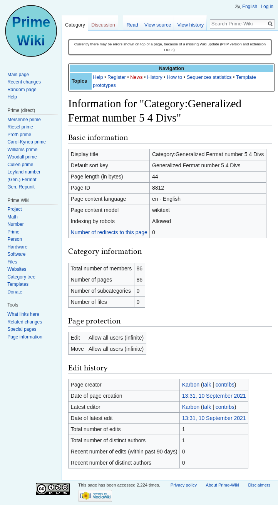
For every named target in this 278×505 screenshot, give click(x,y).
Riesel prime (20, 127)
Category (75, 25)
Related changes (24, 322)
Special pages (21, 329)
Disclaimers (259, 485)
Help (98, 77)
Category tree (21, 277)
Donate (14, 292)
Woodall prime (22, 157)
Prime (13, 232)
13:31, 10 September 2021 (214, 396)
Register (116, 77)
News (136, 77)
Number (15, 224)
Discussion (103, 25)
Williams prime (22, 149)
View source (157, 25)
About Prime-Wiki (222, 485)
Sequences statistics (209, 77)
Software (16, 254)
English (249, 6)
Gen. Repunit (21, 187)
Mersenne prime (24, 119)
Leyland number (23, 172)
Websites (16, 269)
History (154, 77)
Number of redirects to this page (109, 232)
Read (132, 25)
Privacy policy (184, 485)
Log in (267, 6)
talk (207, 385)
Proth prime (19, 134)
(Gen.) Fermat (21, 179)
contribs (225, 385)
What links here (23, 314)
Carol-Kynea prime (26, 142)
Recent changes (24, 82)
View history (190, 25)
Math (12, 217)
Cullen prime (20, 164)
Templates (17, 284)
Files (12, 262)
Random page (21, 89)
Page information (24, 337)
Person (14, 239)
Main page (18, 74)
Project (14, 209)
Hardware (17, 247)
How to (174, 77)
